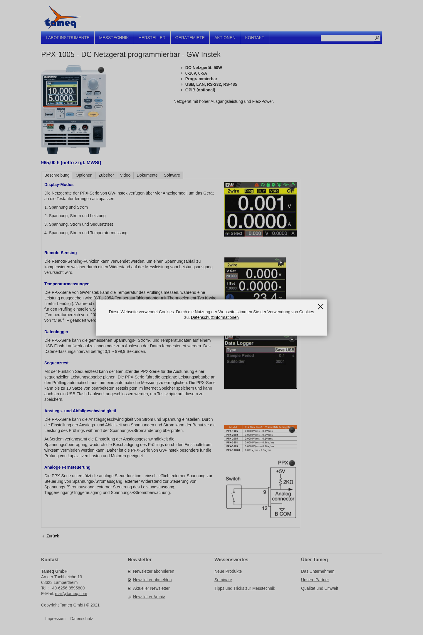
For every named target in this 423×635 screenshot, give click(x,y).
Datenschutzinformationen (215, 317)
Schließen (320, 304)
